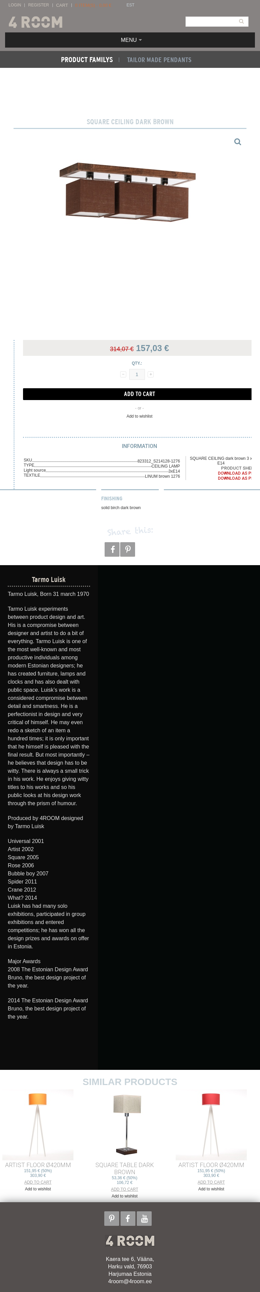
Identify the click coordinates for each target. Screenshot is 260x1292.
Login (14, 5)
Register (38, 5)
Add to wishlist (140, 416)
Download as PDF (237, 473)
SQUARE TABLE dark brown (124, 1168)
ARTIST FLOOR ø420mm (38, 1164)
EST (130, 5)
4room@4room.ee (130, 1281)
